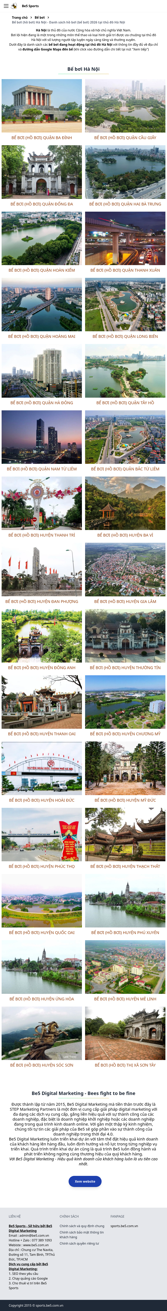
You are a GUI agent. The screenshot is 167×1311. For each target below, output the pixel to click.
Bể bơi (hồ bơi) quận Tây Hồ (125, 402)
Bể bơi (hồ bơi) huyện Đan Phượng (41, 601)
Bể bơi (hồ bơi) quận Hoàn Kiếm (42, 270)
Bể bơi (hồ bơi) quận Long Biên (125, 336)
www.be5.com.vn (36, 1245)
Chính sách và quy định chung (82, 1226)
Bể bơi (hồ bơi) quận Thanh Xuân (125, 270)
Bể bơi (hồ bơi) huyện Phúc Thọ (42, 866)
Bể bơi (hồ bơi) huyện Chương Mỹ (125, 733)
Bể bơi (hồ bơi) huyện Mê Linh (125, 999)
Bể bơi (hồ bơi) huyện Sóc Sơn (41, 1065)
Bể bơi (40, 17)
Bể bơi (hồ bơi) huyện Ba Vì (125, 535)
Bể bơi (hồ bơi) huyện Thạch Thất (125, 866)
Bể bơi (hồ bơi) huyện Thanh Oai (42, 733)
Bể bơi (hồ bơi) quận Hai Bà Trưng (125, 204)
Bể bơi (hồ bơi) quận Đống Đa (42, 204)
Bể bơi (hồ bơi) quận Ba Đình (42, 137)
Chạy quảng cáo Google (30, 1278)
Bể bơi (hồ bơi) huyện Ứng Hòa (42, 999)
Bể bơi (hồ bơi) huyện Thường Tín (125, 667)
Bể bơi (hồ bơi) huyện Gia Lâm (125, 601)
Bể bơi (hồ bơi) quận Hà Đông (41, 402)
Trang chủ (20, 17)
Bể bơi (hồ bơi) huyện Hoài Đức (42, 800)
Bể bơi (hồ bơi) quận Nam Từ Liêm (42, 469)
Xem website (85, 1181)
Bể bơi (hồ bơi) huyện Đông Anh (41, 667)
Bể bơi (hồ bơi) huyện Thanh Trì (41, 535)
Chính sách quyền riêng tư (79, 1243)
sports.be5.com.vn (124, 1226)
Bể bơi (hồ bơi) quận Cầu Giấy (125, 137)
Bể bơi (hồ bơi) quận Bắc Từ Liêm (125, 469)
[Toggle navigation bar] (6, 6)
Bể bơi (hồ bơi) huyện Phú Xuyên (125, 932)
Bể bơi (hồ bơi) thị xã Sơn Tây (125, 1065)
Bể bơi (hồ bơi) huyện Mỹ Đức (125, 800)
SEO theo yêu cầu (25, 1273)
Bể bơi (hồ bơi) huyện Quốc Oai (42, 932)
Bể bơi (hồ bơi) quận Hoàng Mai (41, 336)
